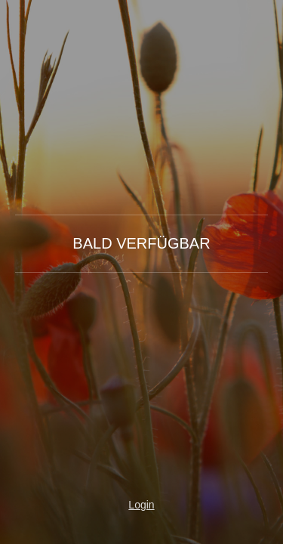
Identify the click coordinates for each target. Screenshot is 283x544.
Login (141, 505)
